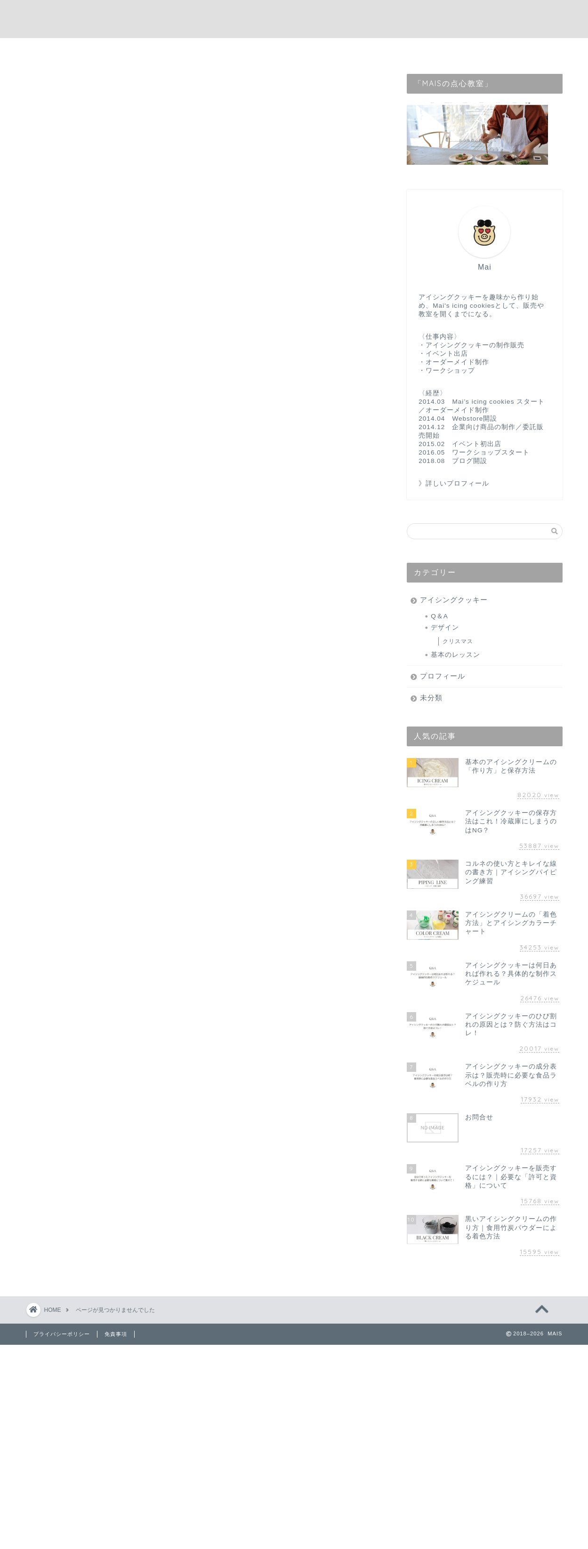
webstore (362, 49)
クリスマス (458, 641)
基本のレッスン (455, 654)
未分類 (73, 522)
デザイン (445, 627)
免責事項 (116, 1334)
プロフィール (85, 507)
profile (263, 49)
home (219, 49)
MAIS (294, 19)
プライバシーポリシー (61, 1334)
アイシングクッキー (97, 491)
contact (310, 49)
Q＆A (439, 616)
